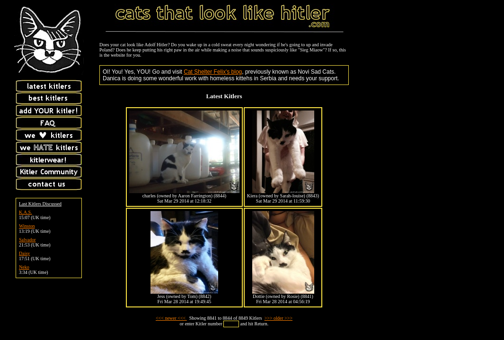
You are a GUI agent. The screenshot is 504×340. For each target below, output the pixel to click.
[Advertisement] (433, 63)
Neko (24, 267)
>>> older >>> (278, 318)
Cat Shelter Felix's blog (213, 71)
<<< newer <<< (171, 318)
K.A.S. (25, 212)
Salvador (27, 239)
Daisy (24, 253)
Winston (27, 226)
